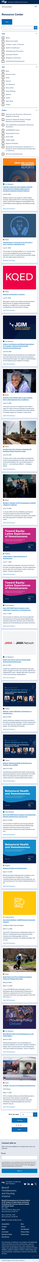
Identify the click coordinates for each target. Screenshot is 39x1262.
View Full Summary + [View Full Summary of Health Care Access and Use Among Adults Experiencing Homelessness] (9, 677)
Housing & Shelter (12, 54)
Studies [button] (4, 110)
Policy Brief (10, 88)
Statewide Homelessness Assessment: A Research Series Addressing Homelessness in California (20, 148)
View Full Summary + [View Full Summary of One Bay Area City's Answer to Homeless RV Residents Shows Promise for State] (9, 469)
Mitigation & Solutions (13, 58)
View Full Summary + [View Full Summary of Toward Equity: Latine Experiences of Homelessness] (9, 574)
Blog (7, 71)
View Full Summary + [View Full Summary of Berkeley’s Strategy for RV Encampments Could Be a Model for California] (9, 523)
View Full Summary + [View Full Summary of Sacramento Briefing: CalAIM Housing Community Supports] (9, 943)
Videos (8, 104)
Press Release (10, 91)
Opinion (8, 81)
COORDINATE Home (13, 130)
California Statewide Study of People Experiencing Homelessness (18, 120)
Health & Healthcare (13, 48)
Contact (4, 1226)
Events (23, 1226)
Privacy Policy (25, 1232)
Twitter (35, 1184)
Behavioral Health (12, 41)
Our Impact (5, 1232)
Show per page (14, 1114)
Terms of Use (25, 1234)
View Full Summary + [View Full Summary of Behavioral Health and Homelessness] (9, 886)
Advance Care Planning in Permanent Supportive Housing (18, 115)
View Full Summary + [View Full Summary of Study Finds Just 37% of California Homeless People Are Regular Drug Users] (9, 1000)
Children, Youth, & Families (15, 44)
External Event (11, 74)
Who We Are (5, 1237)
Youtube (32, 1184)
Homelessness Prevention (15, 51)
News (8, 77)
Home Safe (9, 137)
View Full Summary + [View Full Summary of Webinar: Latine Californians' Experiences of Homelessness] (9, 729)
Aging (8, 38)
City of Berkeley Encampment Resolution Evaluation (20, 125)
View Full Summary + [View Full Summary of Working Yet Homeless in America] (9, 310)
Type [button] (3, 67)
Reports (8, 94)
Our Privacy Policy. (18, 1166)
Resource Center (7, 1234)
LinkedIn (28, 1184)
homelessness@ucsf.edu (14, 1220)
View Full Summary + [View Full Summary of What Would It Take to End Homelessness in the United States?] (9, 1052)
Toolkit (8, 98)
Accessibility (5, 1224)
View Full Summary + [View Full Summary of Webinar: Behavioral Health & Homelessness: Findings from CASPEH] (9, 781)
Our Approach (25, 1229)
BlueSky (25, 1184)
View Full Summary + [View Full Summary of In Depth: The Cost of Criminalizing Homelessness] (9, 1107)
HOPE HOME (10, 140)
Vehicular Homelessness (14, 154)
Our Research (10, 84)
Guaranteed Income (12, 133)
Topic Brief (9, 101)
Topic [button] (3, 33)
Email (4, 1153)
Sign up (19, 1171)
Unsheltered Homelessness (15, 61)
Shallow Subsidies (12, 143)
